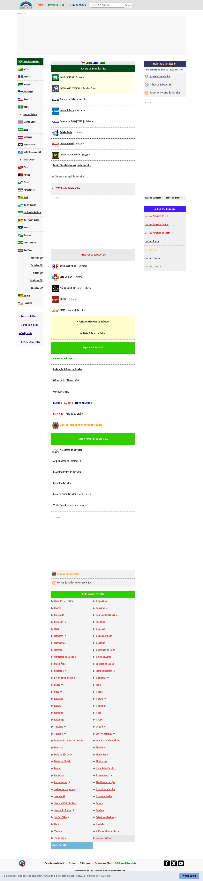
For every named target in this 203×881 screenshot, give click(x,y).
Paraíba (24, 174)
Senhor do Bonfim (62, 810)
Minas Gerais (26, 159)
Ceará (23, 107)
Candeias (100, 643)
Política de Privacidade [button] (99, 876)
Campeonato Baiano (62, 358)
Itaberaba (58, 698)
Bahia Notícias (67, 77)
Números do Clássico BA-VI (66, 380)
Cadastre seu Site (102, 863)
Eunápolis (59, 671)
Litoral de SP (37, 288)
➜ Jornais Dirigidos (28, 324)
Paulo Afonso (102, 775)
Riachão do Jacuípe (105, 782)
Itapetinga (59, 719)
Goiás (23, 129)
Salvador (58, 601)
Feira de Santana (104, 671)
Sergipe (24, 295)
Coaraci (58, 650)
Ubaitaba (100, 824)
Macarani (58, 747)
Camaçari (58, 636)
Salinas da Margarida (64, 789)
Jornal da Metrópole (70, 154)
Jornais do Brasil (56, 5)
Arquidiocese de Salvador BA (67, 461)
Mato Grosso (26, 144)
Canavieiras (59, 643)
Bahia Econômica (68, 265)
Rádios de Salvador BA (68, 574)
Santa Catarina (27, 242)
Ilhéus (57, 684)
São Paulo (25, 250)
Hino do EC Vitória (74, 413)
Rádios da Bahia (59, 845)
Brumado (58, 622)
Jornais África (152, 241)
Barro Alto (59, 615)
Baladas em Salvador (70, 88)
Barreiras (100, 608)
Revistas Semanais (153, 197)
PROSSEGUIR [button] (189, 876)
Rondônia (24, 227)
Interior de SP (36, 280)
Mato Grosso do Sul (29, 152)
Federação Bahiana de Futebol (67, 369)
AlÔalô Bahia (66, 288)
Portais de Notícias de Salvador (94, 321)
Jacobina (58, 726)
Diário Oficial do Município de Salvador (72, 165)
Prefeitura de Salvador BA (67, 188)
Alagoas (24, 76)
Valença (58, 831)
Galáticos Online (61, 391)
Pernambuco (26, 190)
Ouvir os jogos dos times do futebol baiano (81, 424)
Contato (72, 863)
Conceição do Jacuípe (65, 657)
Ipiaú (98, 684)
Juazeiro (58, 733)
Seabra (99, 803)
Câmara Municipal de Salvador (69, 176)
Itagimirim (101, 705)
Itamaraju (59, 712)
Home (40, 5)
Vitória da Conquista (106, 831)
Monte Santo (102, 754)
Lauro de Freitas (104, 733)
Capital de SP (37, 265)
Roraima (24, 235)
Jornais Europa (152, 258)
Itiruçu (99, 719)
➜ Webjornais (25, 333)
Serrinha (100, 810)
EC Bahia (57, 402)
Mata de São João (63, 754)
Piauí (23, 197)
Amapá (24, 84)
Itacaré (57, 705)
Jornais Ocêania (153, 266)
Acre (23, 69)
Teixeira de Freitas (105, 817)
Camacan (100, 629)
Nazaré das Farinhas (106, 768)
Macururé (100, 747)
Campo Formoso (104, 636)
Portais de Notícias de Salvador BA (74, 582)
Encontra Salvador (62, 483)
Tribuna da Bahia (68, 121)
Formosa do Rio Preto (64, 677)
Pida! (62, 310)
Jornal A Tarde (67, 110)
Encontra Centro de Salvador (67, 472)
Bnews (63, 299)
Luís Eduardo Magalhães (108, 740)
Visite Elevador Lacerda (64, 505)
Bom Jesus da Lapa (105, 615)
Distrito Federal (27, 114)
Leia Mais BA (66, 276)
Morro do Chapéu (62, 761)
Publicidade (85, 863)
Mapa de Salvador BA (159, 76)
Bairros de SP (36, 258)
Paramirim (59, 775)
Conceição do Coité (105, 650)
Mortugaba (101, 761)
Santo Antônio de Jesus (65, 803)
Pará (22, 167)
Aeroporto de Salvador (71, 450)
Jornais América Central (157, 224)
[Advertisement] (101, 35)
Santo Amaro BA (104, 796)
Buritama (100, 622)
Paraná (23, 182)
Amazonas (25, 91)
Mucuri (57, 768)
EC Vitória (58, 413)
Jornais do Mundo (77, 5)
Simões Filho (60, 817)
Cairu (56, 629)
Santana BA (59, 796)
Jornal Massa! (67, 143)
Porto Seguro (60, 782)
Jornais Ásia (151, 249)
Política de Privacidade (125, 863)
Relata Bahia (66, 132)
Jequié (99, 726)
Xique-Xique (60, 838)
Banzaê (57, 608)
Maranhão (25, 137)
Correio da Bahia (68, 99)
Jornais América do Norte (157, 233)
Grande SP (38, 273)
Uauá (56, 824)
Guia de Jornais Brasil (54, 863)
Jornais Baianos (103, 838)
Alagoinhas (101, 601)
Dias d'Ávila (59, 664)
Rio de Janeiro (27, 205)
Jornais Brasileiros (28, 61)
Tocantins (25, 303)
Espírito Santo (27, 122)
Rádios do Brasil (172, 197)
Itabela (99, 691)
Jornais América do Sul (156, 216)
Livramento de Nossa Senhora (68, 740)
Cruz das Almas (103, 657)
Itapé (98, 712)
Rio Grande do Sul (28, 220)
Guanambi (101, 677)
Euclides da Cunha (105, 664)
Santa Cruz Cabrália (105, 789)
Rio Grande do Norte (29, 212)
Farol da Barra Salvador (64, 494)
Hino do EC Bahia (83, 402)
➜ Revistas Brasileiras (29, 342)
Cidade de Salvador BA (160, 84)
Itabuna (99, 698)
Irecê (56, 691)
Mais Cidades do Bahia (94, 333)
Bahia (23, 99)
